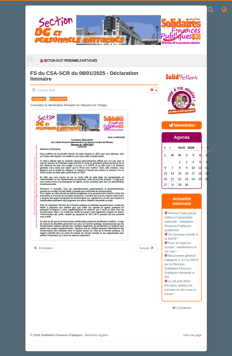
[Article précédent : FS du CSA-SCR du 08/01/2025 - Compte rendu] (43, 248)
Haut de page (192, 335)
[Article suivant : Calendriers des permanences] (147, 248)
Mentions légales (96, 335)
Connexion (183, 307)
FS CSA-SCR (58, 98)
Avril (182, 147)
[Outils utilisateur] (153, 90)
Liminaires (38, 98)
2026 (190, 147)
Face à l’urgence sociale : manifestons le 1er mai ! (180, 247)
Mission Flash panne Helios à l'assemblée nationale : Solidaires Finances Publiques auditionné (180, 221)
